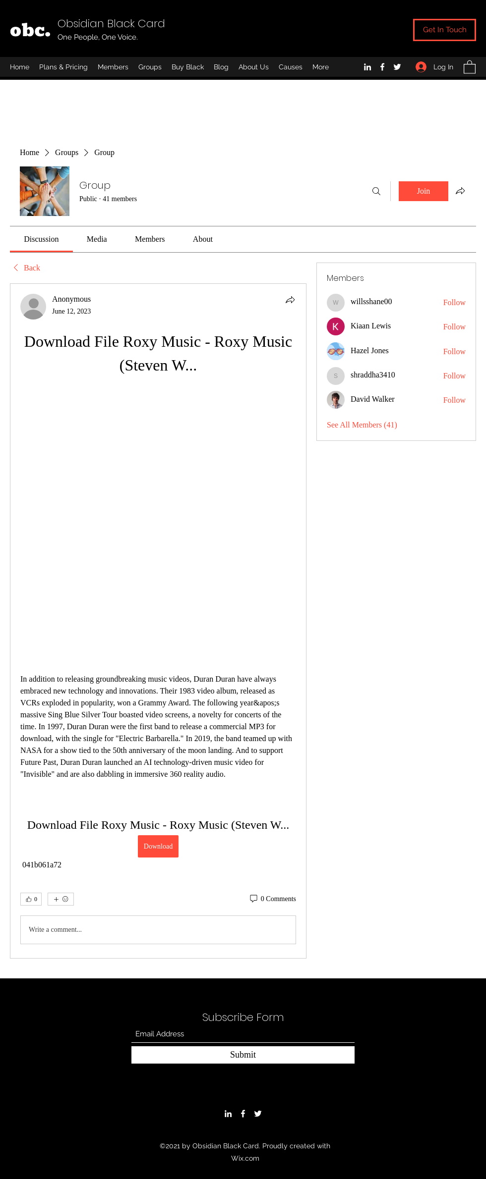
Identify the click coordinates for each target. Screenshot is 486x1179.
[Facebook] (382, 67)
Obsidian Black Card (111, 23)
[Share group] (460, 191)
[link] (41, 239)
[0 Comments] (272, 899)
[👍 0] (31, 899)
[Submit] (243, 1055)
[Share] (290, 300)
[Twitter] (397, 67)
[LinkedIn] (367, 67)
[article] (158, 621)
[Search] (376, 191)
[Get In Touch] (444, 30)
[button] (470, 66)
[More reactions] (61, 899)
